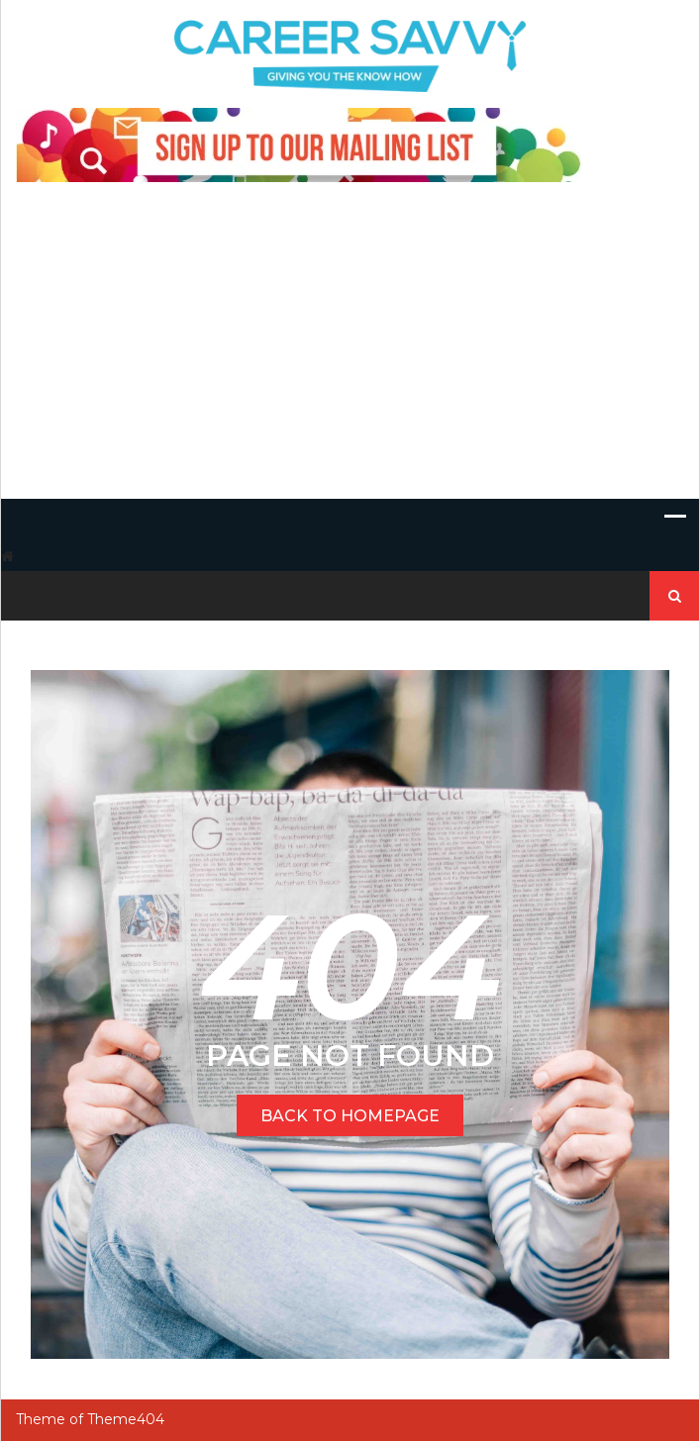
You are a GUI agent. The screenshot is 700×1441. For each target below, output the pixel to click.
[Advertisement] (350, 350)
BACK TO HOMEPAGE (350, 1115)
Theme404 (125, 1419)
